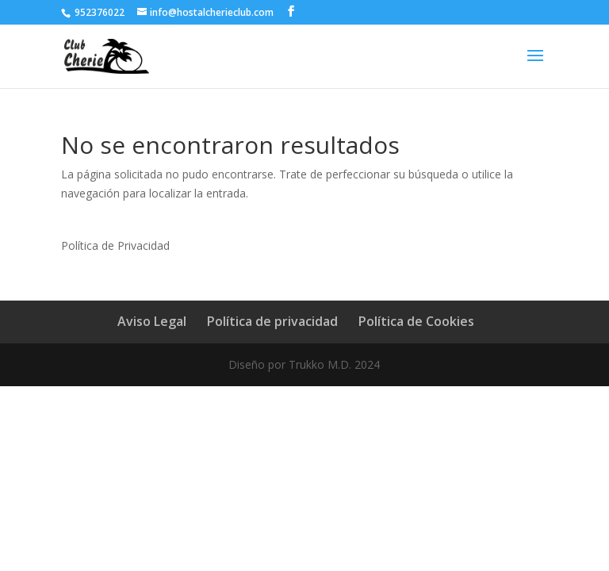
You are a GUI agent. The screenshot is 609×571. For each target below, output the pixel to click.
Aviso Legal (151, 321)
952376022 (98, 12)
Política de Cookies (416, 321)
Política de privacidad (272, 321)
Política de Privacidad (115, 245)
